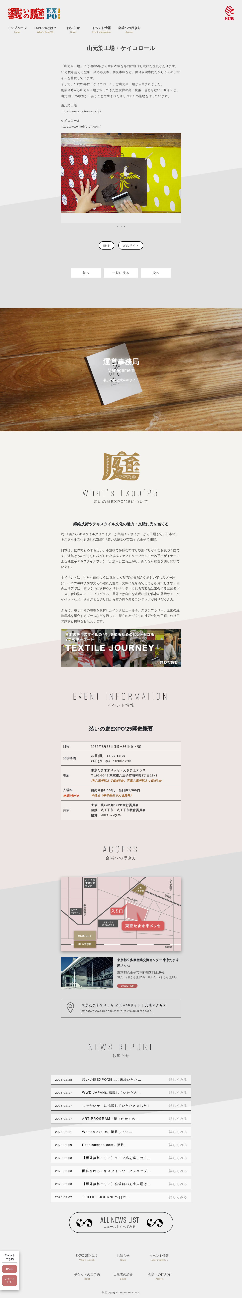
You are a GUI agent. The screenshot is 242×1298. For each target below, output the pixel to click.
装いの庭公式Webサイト (121, 380)
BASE (9, 1268)
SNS (106, 245)
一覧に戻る (120, 273)
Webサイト (131, 245)
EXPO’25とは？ (45, 30)
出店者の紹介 (123, 1277)
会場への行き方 (129, 30)
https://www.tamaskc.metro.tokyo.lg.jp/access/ (117, 1010)
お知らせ (73, 30)
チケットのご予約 (87, 1277)
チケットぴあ (9, 1280)
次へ (156, 273)
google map (127, 985)
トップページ (17, 30)
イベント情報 (101, 30)
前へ (86, 273)
